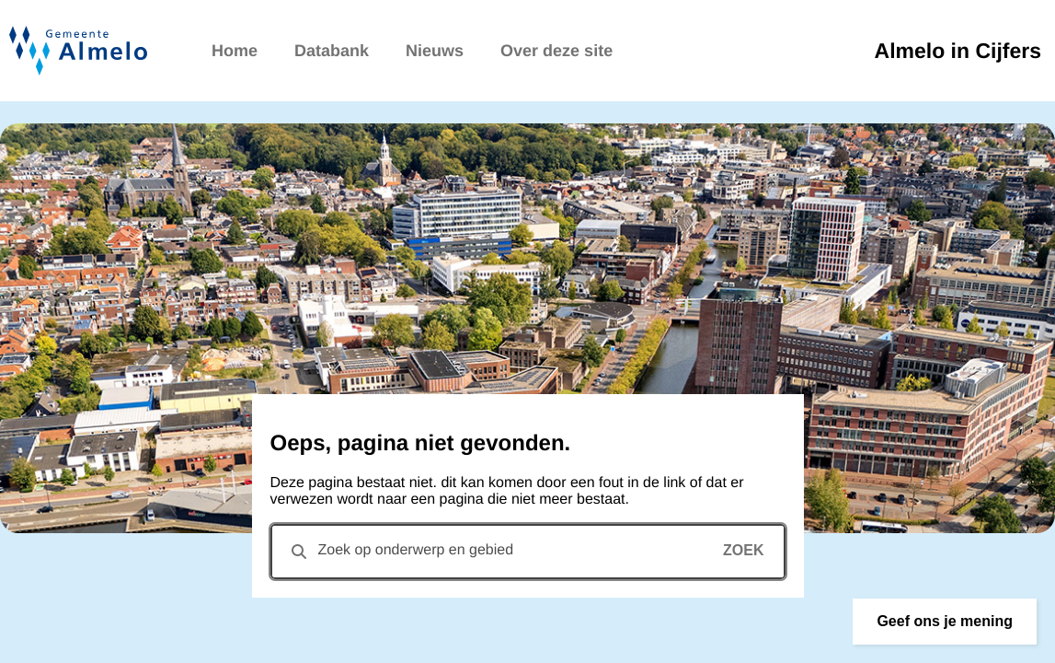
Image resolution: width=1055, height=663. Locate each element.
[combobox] (528, 551)
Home (235, 50)
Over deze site (556, 50)
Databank (331, 50)
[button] (945, 622)
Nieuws (435, 50)
